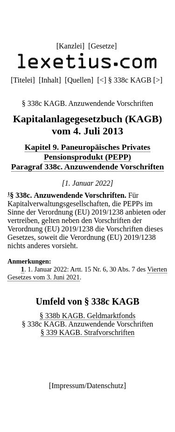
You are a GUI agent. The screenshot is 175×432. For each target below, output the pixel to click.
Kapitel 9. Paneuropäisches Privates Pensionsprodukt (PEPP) (87, 151)
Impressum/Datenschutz (87, 386)
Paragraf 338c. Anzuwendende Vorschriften (87, 166)
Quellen (79, 80)
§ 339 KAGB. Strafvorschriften (88, 332)
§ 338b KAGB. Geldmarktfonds (87, 316)
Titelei (22, 80)
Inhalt (49, 80)
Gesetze (102, 46)
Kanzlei (70, 46)
